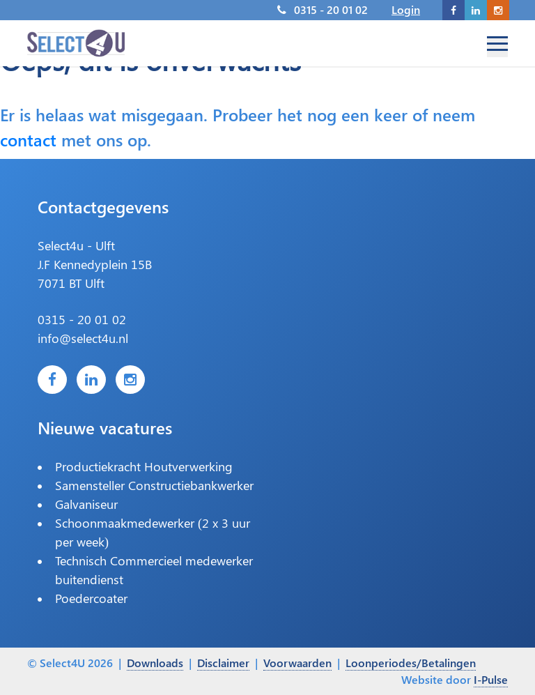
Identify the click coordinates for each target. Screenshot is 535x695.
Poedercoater (91, 598)
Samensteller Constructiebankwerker (154, 485)
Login (405, 9)
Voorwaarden (297, 662)
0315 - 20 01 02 (331, 9)
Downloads (155, 662)
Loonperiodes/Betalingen (411, 662)
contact (28, 139)
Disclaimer (223, 662)
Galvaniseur (86, 504)
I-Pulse (491, 679)
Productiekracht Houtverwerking (144, 466)
